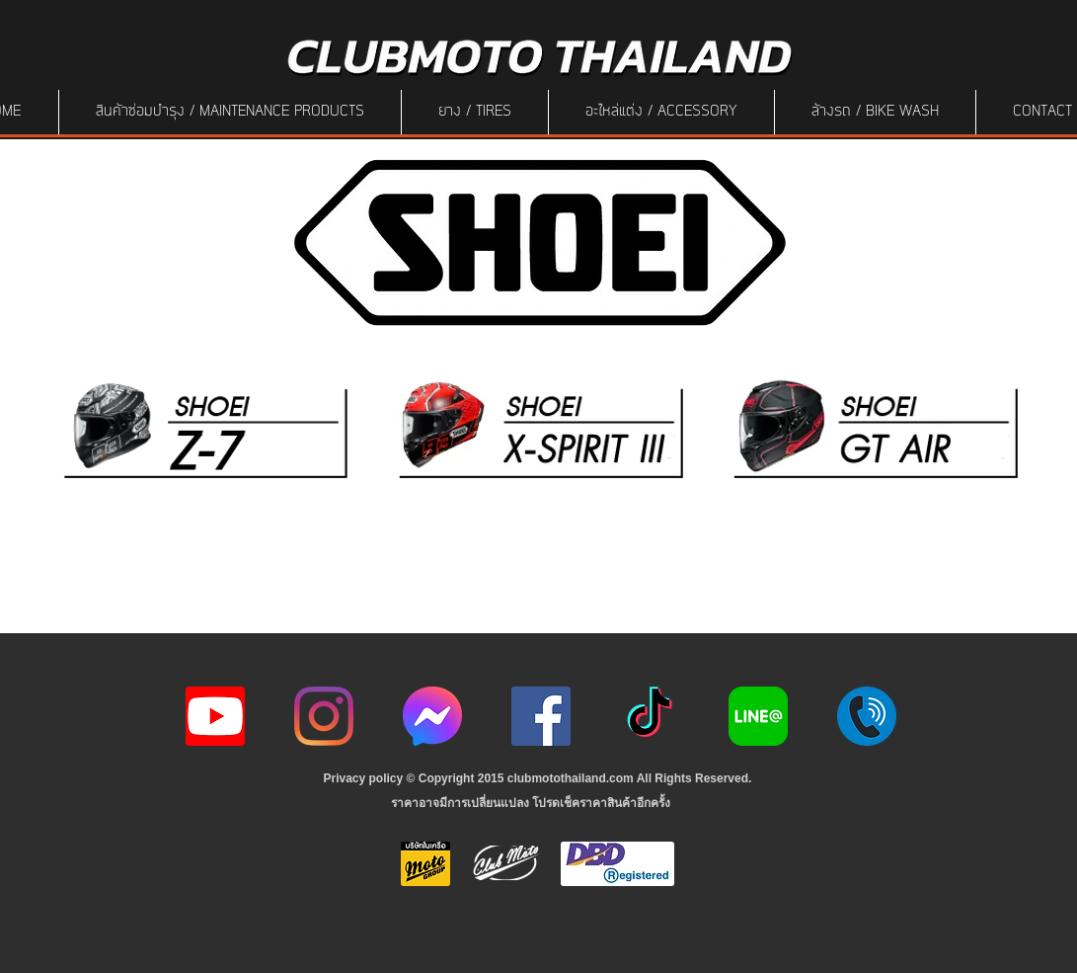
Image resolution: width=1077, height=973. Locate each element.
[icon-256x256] (432, 716)
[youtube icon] (215, 716)
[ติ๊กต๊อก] (649, 716)
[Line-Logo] (758, 716)
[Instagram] (323, 716)
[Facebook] (541, 716)
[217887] (866, 716)
